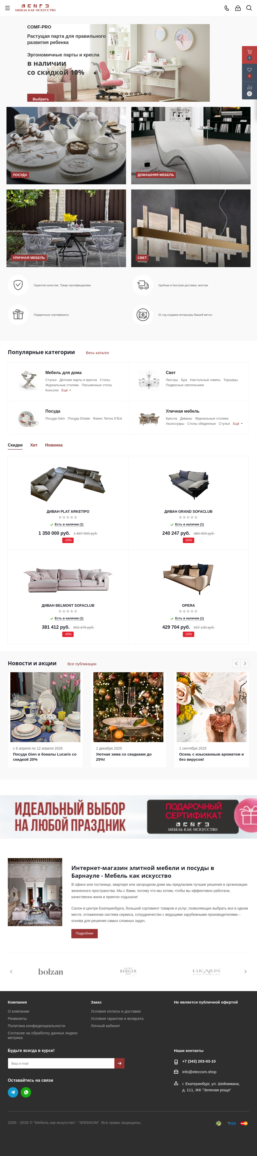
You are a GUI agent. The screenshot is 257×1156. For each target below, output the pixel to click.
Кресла (171, 418)
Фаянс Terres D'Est (107, 418)
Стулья (51, 380)
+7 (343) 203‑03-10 (199, 1061)
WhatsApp (26, 1092)
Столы (105, 380)
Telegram (13, 1092)
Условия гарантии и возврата (117, 1018)
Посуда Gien (55, 418)
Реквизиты (17, 1018)
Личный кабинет (105, 1025)
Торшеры (231, 380)
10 (150, 94)
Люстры (172, 380)
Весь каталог (97, 352)
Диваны (186, 418)
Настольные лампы (205, 380)
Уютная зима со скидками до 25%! (123, 757)
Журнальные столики (62, 385)
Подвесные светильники (185, 385)
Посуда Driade (79, 418)
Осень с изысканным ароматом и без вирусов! (211, 757)
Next (245, 663)
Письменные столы (97, 385)
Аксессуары (175, 424)
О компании (18, 1011)
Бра (184, 380)
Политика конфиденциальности (36, 1025)
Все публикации (81, 664)
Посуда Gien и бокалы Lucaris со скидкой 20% (45, 757)
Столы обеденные (201, 424)
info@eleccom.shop (199, 1072)
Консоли (51, 390)
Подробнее (84, 933)
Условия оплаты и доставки (116, 1011)
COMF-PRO (39, 27)
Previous (236, 663)
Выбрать (41, 99)
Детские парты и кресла (78, 380)
